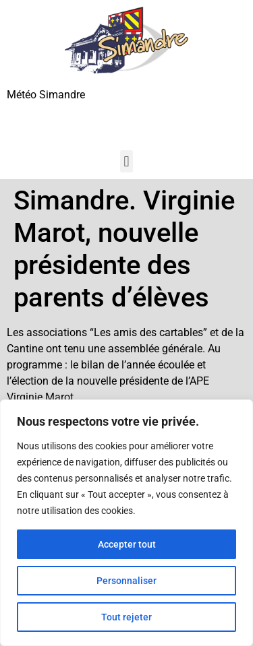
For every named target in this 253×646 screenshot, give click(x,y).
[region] (126, 522)
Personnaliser (126, 580)
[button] (126, 161)
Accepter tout (127, 544)
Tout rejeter (126, 617)
